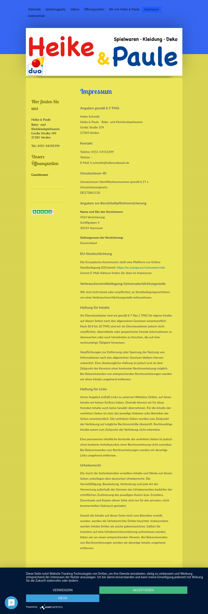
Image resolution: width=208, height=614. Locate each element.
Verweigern (53, 599)
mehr (177, 599)
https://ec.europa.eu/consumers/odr (141, 267)
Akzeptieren (114, 599)
